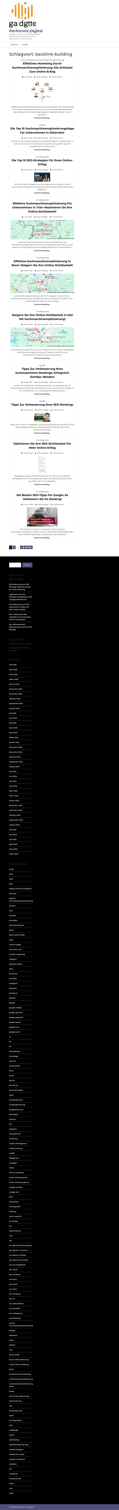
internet (12, 1061)
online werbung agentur (19, 1182)
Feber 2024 (13, 796)
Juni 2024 (13, 776)
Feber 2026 (13, 679)
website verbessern (17, 1459)
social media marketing (19, 1364)
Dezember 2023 (15, 805)
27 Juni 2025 (28, 170)
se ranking (13, 1221)
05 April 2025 (28, 382)
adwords (12, 893)
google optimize (16, 1012)
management (15, 1134)
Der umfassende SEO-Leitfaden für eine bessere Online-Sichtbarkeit (20, 617)
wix (10, 1469)
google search (15, 1022)
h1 (10, 1037)
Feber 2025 (13, 737)
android (12, 915)
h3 (10, 1046)
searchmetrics (15, 1231)
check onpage (15, 945)
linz (10, 1124)
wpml (11, 1483)
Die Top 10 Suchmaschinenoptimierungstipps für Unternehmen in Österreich (42, 131)
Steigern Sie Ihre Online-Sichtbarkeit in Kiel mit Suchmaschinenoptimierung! (42, 317)
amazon (12, 906)
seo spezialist (14, 1308)
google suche (14, 1032)
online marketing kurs (18, 1177)
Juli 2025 (12, 713)
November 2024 (15, 752)
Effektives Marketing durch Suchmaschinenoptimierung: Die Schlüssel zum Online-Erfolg (42, 68)
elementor (13, 974)
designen (13, 959)
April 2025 (13, 728)
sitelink (12, 1345)
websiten (13, 1464)
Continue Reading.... (42, 118)
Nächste (28, 547)
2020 (11, 879)
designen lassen (16, 964)
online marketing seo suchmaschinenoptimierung (42, 60)
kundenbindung (16, 1100)
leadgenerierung (16, 1110)
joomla (12, 1080)
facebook (13, 988)
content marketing (17, 954)
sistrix (11, 1340)
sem (11, 1236)
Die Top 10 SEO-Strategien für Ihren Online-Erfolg (42, 163)
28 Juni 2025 (28, 138)
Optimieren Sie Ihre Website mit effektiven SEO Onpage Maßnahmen (20, 597)
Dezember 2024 (15, 747)
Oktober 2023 (14, 815)
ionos (11, 1071)
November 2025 (15, 694)
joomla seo (13, 1085)
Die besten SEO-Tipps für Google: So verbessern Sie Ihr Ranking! (42, 497)
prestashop (14, 1202)
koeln (11, 1095)
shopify (12, 1330)
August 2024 (14, 767)
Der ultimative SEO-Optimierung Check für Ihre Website (20, 627)
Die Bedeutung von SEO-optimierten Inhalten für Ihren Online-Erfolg (19, 607)
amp (11, 911)
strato (11, 1369)
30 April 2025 (28, 270)
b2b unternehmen (16, 925)
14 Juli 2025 (28, 77)
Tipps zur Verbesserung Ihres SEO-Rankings (42, 404)
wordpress (13, 1474)
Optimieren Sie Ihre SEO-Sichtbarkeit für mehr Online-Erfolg (42, 446)
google (42, 125)
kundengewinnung (17, 1105)
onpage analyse (15, 1187)
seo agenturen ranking (18, 1260)
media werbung (15, 1148)
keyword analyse (16, 1090)
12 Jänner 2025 (28, 504)
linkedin (12, 1119)
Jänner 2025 (14, 742)
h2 (10, 1042)
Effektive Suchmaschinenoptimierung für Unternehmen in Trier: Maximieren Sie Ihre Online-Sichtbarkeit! (42, 208)
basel (11, 930)
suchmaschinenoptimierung (21, 1379)
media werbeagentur (18, 1143)
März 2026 (13, 674)
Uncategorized (42, 157)
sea (10, 1226)
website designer (16, 1449)
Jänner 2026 (14, 684)
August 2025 (14, 708)
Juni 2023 (13, 834)
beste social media (17, 935)
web (11, 1425)
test (10, 1406)
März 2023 (13, 849)
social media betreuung (19, 1360)
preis (11, 1197)
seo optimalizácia (16, 1304)
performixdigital (42, 77)
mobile (12, 1153)
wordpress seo (15, 1479)
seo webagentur (16, 1313)
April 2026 (13, 670)
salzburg (12, 1211)
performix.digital (26, 31)
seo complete (14, 1274)
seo (10, 1241)
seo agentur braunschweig (20, 1245)
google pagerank (16, 1017)
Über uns (14, 44)
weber (11, 1435)
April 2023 (13, 844)
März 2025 (13, 733)
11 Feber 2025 (28, 453)
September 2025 (16, 703)
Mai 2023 (12, 839)
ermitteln (13, 979)
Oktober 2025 (14, 699)
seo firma (13, 1279)
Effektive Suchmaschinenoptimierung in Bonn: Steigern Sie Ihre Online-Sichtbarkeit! (42, 264)
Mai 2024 (13, 781)
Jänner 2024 (14, 801)
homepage (13, 1056)
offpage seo (14, 1158)
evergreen (13, 983)
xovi (10, 1488)
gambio (12, 998)
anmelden (13, 920)
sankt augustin (15, 1216)
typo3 (11, 1415)
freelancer (13, 993)
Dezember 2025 (15, 689)
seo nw (12, 1299)
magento (13, 1129)
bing (11, 940)
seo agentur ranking (17, 1255)
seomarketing (15, 1318)
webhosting (14, 1440)
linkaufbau (13, 1114)
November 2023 (15, 810)
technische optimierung (19, 1396)
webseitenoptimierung (18, 1445)
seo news (13, 1289)
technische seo (15, 1401)
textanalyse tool (15, 1411)
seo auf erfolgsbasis (17, 1265)
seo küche (13, 1284)
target (11, 1391)
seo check (13, 1270)
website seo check (16, 1454)
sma (11, 1350)
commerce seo (15, 949)
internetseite (14, 1066)
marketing (13, 1139)
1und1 (11, 869)
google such (14, 1027)
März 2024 (13, 791)
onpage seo (14, 1192)
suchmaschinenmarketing (20, 1374)
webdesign (13, 1430)
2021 (11, 884)
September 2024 (16, 762)
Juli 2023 (12, 830)
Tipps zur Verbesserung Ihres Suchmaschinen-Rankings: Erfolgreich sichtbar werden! (42, 373)
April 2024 (13, 786)
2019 (11, 874)
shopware (13, 1335)
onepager (13, 1163)
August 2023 (14, 825)
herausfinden (14, 1051)
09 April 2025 (28, 324)
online (11, 1168)
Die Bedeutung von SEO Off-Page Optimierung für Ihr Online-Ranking (20, 586)
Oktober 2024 (15, 757)
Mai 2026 (13, 665)
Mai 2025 (12, 723)
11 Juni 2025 (28, 217)
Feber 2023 (13, 854)
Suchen (12, 561)
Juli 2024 (12, 771)
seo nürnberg (14, 1294)
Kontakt (25, 44)
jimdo (11, 1076)
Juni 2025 (13, 718)
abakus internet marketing (20, 889)
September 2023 (16, 820)
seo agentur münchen (18, 1250)
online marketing (16, 1173)
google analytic (15, 1008)
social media (14, 1355)
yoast (11, 1493)
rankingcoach (15, 1207)
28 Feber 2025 (28, 410)
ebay (11, 969)
